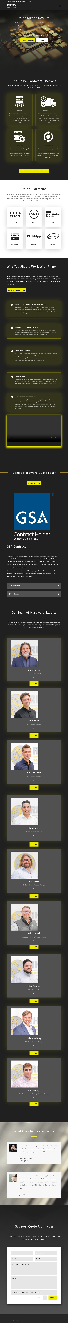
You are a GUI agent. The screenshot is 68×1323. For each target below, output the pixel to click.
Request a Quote (28, 40)
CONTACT (34, 683)
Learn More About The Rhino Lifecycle (34, 171)
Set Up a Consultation (16, 290)
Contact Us (42, 40)
